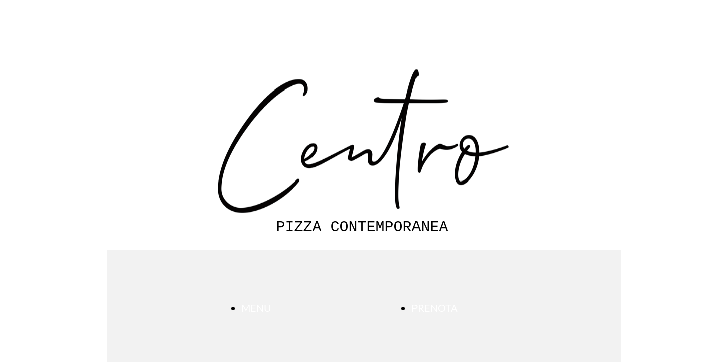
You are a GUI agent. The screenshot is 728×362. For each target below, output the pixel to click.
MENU (256, 308)
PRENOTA (434, 308)
